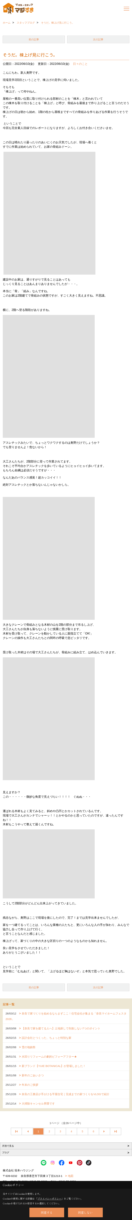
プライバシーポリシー (49, 1198)
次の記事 (98, 39)
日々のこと (80, 63)
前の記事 (34, 39)
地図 (70, 1175)
